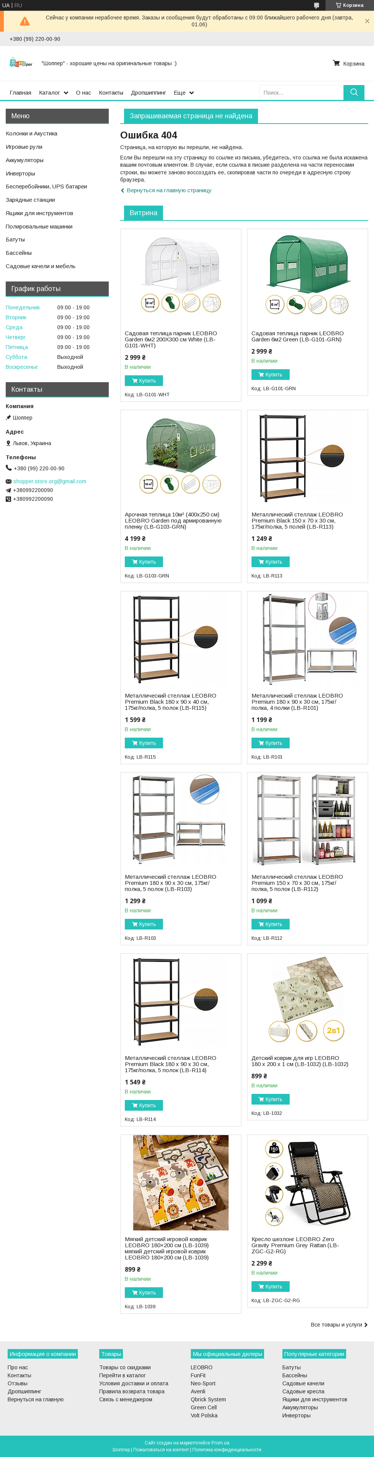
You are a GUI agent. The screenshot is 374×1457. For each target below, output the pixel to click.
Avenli (198, 1391)
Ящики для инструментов (39, 213)
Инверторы (20, 173)
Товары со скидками (125, 1367)
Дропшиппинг (148, 92)
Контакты (111, 92)
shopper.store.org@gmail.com (49, 481)
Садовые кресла (303, 1391)
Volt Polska (204, 1415)
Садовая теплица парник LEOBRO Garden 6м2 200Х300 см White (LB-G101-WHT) (171, 339)
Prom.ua (220, 1443)
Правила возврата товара (131, 1391)
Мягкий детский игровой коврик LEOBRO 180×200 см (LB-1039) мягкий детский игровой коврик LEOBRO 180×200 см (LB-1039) (167, 1248)
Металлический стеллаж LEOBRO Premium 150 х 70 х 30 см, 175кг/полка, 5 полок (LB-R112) (297, 883)
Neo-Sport (203, 1383)
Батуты (15, 239)
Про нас (18, 1367)
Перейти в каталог (122, 1375)
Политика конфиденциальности (226, 1449)
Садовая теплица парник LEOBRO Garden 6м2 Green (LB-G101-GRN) (297, 336)
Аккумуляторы (25, 160)
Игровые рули (24, 146)
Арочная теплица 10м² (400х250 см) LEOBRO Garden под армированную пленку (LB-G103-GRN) (173, 520)
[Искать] (353, 92)
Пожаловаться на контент (161, 1449)
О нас (83, 92)
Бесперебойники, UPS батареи (46, 186)
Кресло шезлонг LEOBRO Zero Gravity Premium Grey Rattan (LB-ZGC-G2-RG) (295, 1245)
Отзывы (17, 1383)
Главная (20, 92)
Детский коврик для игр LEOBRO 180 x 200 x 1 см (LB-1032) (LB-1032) (299, 1061)
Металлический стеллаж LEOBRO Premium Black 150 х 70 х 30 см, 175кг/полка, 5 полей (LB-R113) (297, 520)
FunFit (198, 1375)
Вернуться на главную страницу (169, 190)
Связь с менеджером (125, 1399)
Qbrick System (208, 1399)
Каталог (49, 92)
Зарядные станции (30, 199)
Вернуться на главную (36, 1399)
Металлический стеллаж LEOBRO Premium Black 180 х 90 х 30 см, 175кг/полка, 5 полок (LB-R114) (170, 1064)
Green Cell (204, 1407)
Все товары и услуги (336, 1325)
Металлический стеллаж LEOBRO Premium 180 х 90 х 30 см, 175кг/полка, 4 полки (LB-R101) (297, 702)
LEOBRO (202, 1367)
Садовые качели (303, 1383)
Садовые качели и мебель (41, 266)
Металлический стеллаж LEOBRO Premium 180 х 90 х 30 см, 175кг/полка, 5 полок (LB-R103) (170, 883)
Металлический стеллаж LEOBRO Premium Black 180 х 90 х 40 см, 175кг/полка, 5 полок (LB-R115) (170, 702)
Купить (147, 381)
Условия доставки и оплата (133, 1383)
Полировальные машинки (39, 226)
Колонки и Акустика (31, 133)
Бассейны (19, 252)
